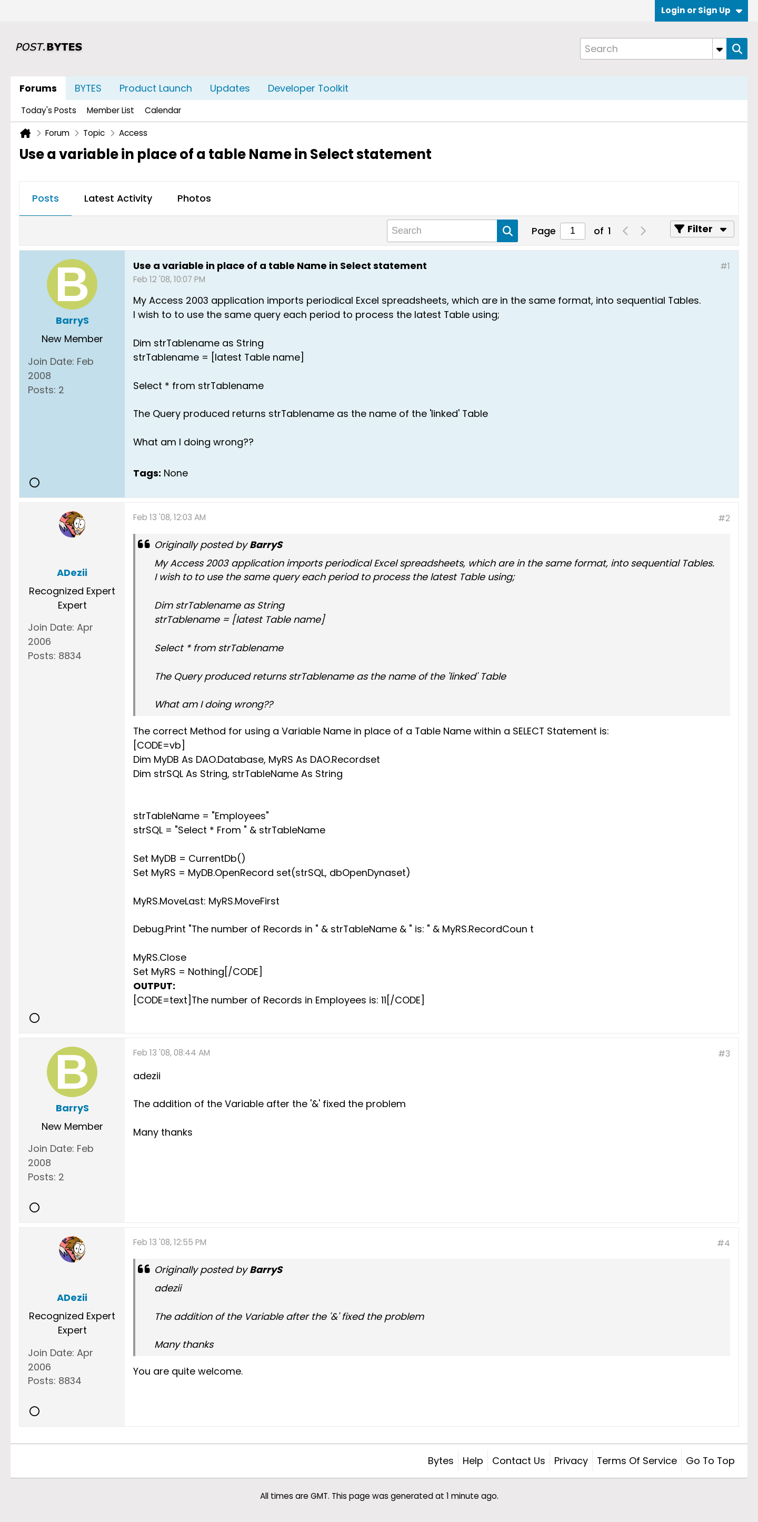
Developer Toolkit (308, 88)
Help (473, 1460)
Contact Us (518, 1460)
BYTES (88, 88)
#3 (724, 1053)
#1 (725, 266)
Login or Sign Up (701, 10)
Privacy (571, 1460)
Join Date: (51, 361)
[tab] (45, 199)
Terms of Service (637, 1460)
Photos (194, 198)
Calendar (163, 110)
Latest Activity (118, 198)
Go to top (710, 1460)
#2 (724, 518)
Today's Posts (48, 110)
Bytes (441, 1460)
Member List (110, 110)
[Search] (653, 48)
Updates (230, 88)
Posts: (42, 389)
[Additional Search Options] (719, 48)
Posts (45, 198)
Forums (38, 88)
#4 (723, 1243)
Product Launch (155, 88)
